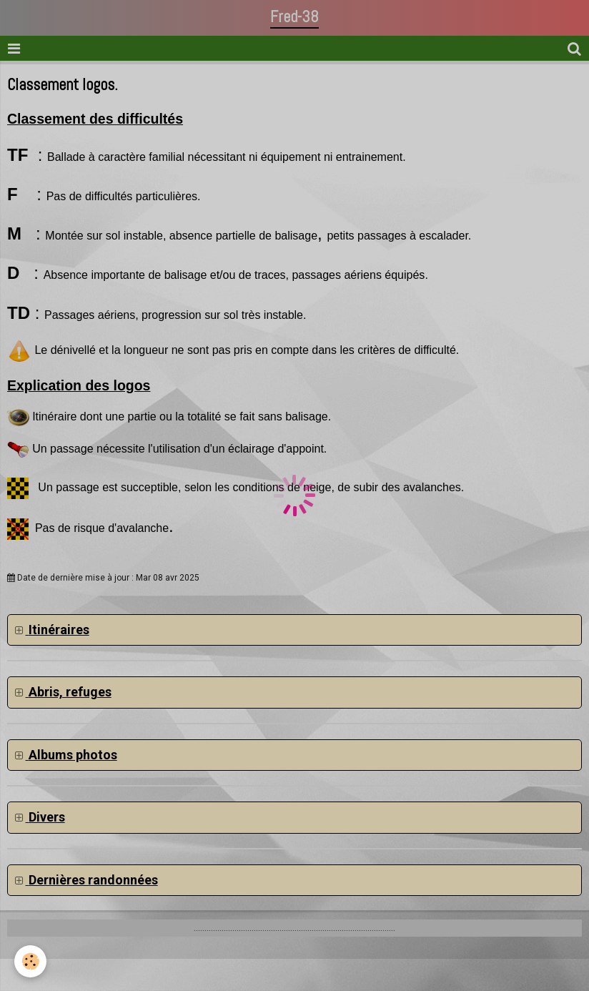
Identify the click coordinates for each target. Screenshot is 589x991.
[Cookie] (30, 961)
